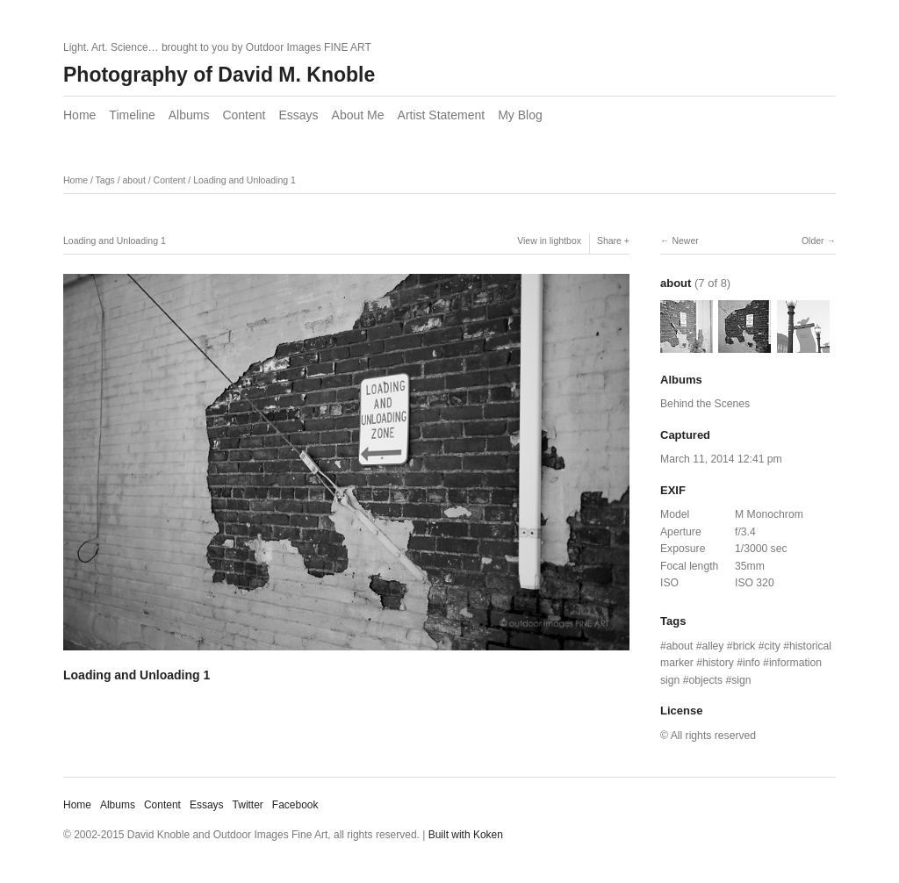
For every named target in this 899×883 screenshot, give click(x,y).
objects (706, 680)
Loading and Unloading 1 (244, 180)
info (751, 663)
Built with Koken (465, 835)
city (772, 646)
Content (243, 115)
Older (813, 240)
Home (79, 115)
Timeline (132, 115)
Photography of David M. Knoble (219, 74)
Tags (105, 180)
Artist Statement (441, 115)
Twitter (248, 805)
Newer (685, 240)
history (718, 663)
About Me (358, 115)
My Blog (520, 115)
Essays (298, 115)
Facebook (295, 805)
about (134, 180)
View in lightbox (549, 240)
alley (712, 646)
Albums (189, 115)
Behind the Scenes (705, 404)
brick (744, 646)
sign (741, 680)
